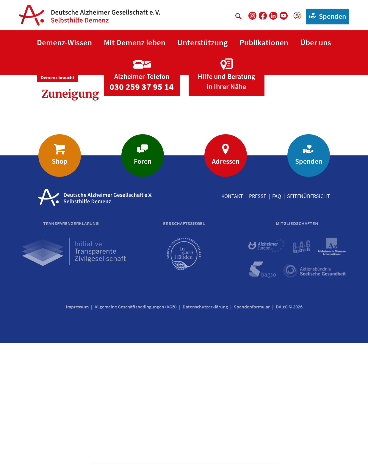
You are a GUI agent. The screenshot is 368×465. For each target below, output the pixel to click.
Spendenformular (252, 429)
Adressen (225, 283)
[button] (64, 42)
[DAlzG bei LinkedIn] (273, 16)
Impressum (77, 429)
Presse (257, 318)
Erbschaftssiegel (184, 345)
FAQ (276, 318)
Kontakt (232, 318)
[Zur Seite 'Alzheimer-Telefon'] (142, 191)
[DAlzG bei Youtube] (284, 16)
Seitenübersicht (308, 318)
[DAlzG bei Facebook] (263, 16)
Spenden (326, 16)
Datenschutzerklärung (205, 429)
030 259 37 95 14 (141, 208)
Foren (142, 283)
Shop (60, 283)
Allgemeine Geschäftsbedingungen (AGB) (136, 429)
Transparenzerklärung (71, 345)
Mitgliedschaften (297, 345)
